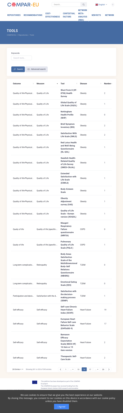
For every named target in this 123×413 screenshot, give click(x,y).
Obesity (83, 93)
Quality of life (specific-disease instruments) (55, 229)
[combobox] (101, 4)
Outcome (17, 83)
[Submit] (83, 4)
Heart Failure (85, 310)
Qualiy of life (18, 229)
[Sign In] (112, 4)
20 (104, 369)
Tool (62, 83)
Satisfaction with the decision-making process (56, 296)
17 (91, 369)
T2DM (82, 265)
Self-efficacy (18, 310)
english (100, 4)
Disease (83, 83)
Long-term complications (23, 265)
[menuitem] (14, 15)
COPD (82, 229)
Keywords (15, 53)
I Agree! (61, 406)
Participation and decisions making (28, 296)
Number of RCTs (111, 83)
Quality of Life (43, 93)
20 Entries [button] (18, 369)
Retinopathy (42, 265)
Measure (40, 83)
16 (85, 369)
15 (79, 369)
